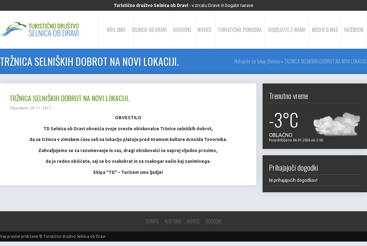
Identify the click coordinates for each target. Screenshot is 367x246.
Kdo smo (116, 30)
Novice (204, 30)
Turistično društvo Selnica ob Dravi (74, 236)
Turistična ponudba (240, 30)
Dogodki (182, 30)
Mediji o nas (325, 30)
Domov (274, 61)
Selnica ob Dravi (149, 30)
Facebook (354, 30)
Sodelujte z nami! (287, 30)
